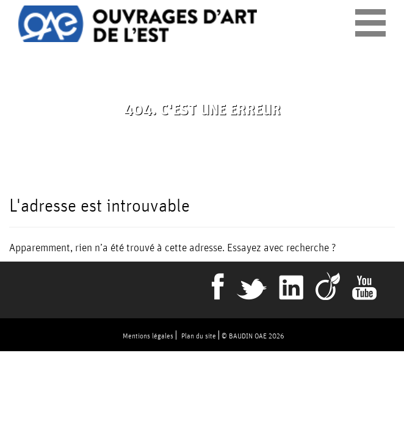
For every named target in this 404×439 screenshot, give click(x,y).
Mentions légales (148, 336)
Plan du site (198, 336)
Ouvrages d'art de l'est (137, 23)
